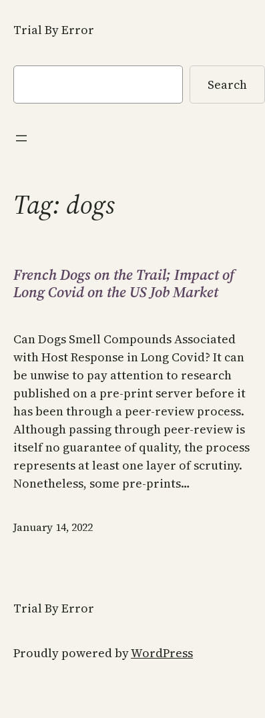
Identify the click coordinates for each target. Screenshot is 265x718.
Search (227, 84)
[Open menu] (21, 138)
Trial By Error (53, 29)
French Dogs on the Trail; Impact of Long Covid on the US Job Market (123, 283)
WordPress (162, 653)
